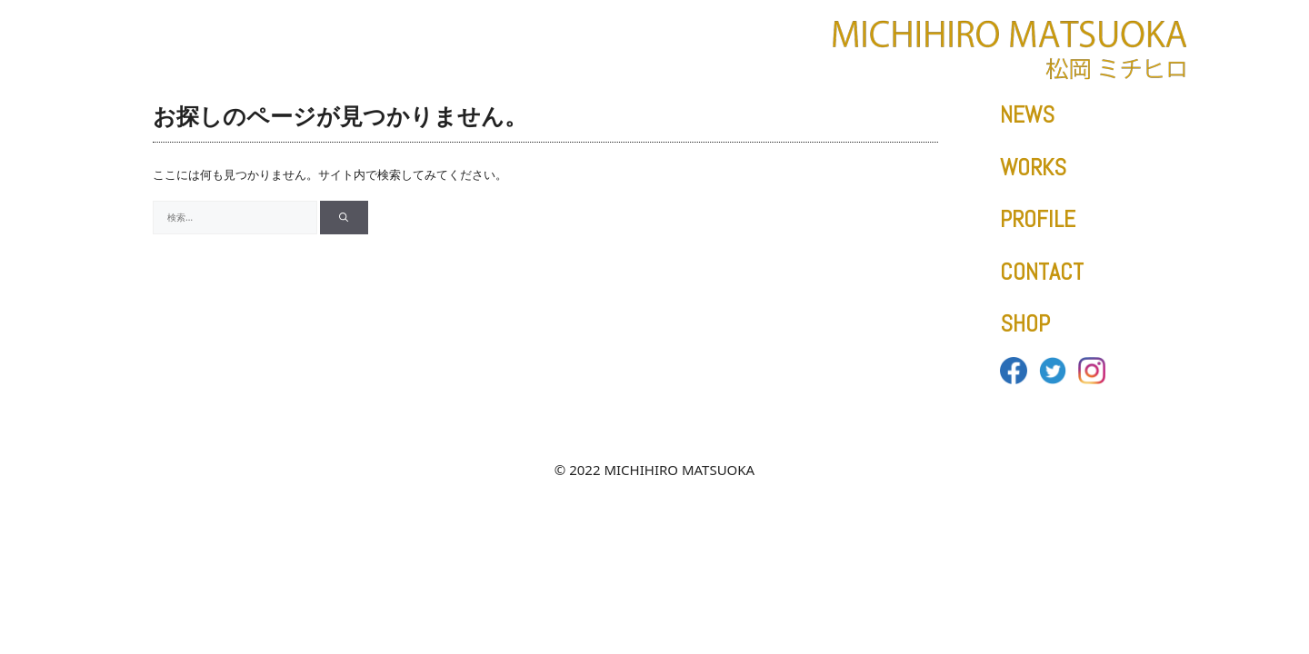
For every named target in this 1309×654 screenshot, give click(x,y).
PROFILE (1037, 219)
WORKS (1033, 168)
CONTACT (1042, 272)
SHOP (1025, 324)
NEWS (1027, 115)
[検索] (343, 217)
